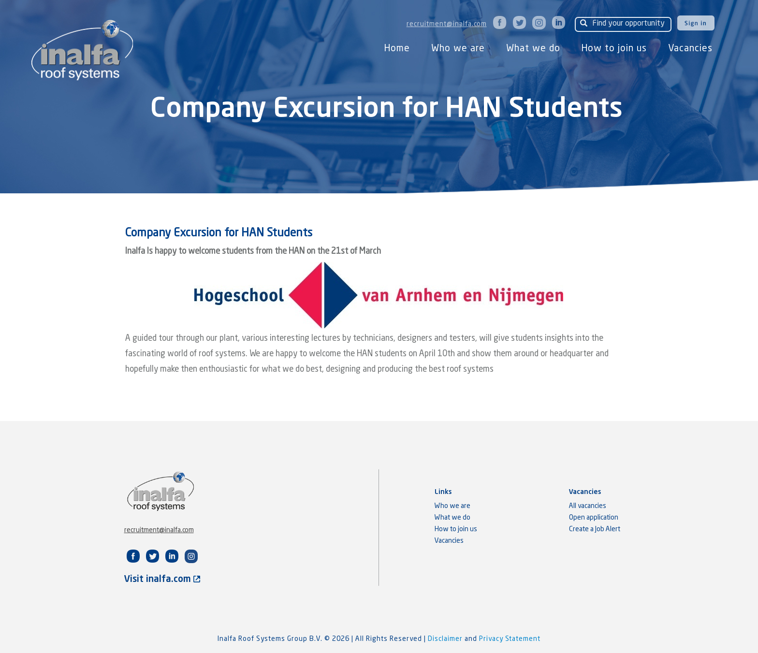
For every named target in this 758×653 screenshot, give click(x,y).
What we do (533, 48)
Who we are (458, 48)
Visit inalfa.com (162, 579)
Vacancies (690, 48)
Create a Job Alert (594, 529)
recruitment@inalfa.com (447, 24)
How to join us (614, 48)
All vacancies (587, 506)
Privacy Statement (509, 639)
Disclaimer (446, 639)
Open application (593, 517)
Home (397, 48)
